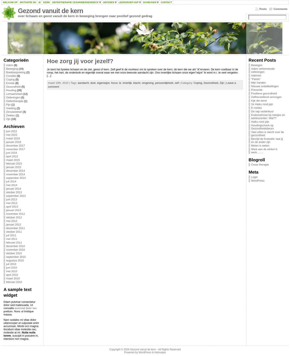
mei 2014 (11, 185)
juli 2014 (11, 181)
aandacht (83, 82)
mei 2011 (11, 239)
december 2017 (15, 145)
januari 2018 (13, 142)
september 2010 (16, 256)
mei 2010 (11, 271)
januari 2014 (13, 188)
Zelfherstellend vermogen (266, 97)
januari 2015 (13, 167)
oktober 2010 (14, 253)
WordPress (257, 180)
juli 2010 (11, 264)
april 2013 (12, 206)
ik (120, 82)
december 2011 (15, 228)
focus (114, 82)
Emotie (10, 83)
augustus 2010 (15, 260)
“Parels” (256, 79)
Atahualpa (160, 352)
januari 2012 (13, 224)
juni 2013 (11, 199)
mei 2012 (11, 221)
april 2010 (12, 274)
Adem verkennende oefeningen (263, 70)
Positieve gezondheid (264, 93)
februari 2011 (14, 242)
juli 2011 (11, 235)
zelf (177, 82)
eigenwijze (103, 82)
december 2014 (15, 170)
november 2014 (15, 174)
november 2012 (15, 213)
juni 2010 (11, 267)
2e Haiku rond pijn (262, 104)
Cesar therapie (260, 164)
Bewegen (256, 65)
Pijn (8, 104)
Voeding (11, 108)
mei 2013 (11, 203)
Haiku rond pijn (260, 121)
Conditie (11, 75)
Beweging (12, 68)
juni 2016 (11, 152)
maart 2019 (13, 138)
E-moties (256, 107)
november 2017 (15, 149)
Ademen (256, 75)
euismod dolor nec (26, 308)
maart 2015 (13, 160)
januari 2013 (13, 210)
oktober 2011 (14, 231)
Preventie (257, 89)
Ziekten (10, 115)
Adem (9, 65)
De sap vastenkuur (262, 111)
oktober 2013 (14, 192)
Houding (11, 90)
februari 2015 (14, 163)
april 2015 (12, 156)
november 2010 (15, 249)
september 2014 (16, 177)
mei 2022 (11, 134)
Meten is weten (260, 145)
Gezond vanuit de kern (50, 11)
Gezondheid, (212, 82)
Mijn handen (258, 82)
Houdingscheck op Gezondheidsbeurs (262, 127)
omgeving (148, 82)
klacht (136, 82)
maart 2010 (13, 278)
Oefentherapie (14, 101)
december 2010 (15, 246)
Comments (280, 9)
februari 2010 (14, 282)
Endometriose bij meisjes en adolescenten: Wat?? (268, 116)
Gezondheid (13, 86)
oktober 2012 (14, 217)
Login (254, 177)
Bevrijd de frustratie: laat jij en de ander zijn (267, 140)
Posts (263, 9)
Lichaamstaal (14, 93)
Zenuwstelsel (14, 111)
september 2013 (16, 195)
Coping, (199, 82)
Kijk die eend (259, 100)
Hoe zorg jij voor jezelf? (80, 61)
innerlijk (127, 82)
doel (93, 82)
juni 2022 (11, 131)
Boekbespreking (16, 72)
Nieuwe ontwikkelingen (265, 86)
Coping (10, 79)
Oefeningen (13, 97)
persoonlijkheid (164, 82)
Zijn (8, 119)
